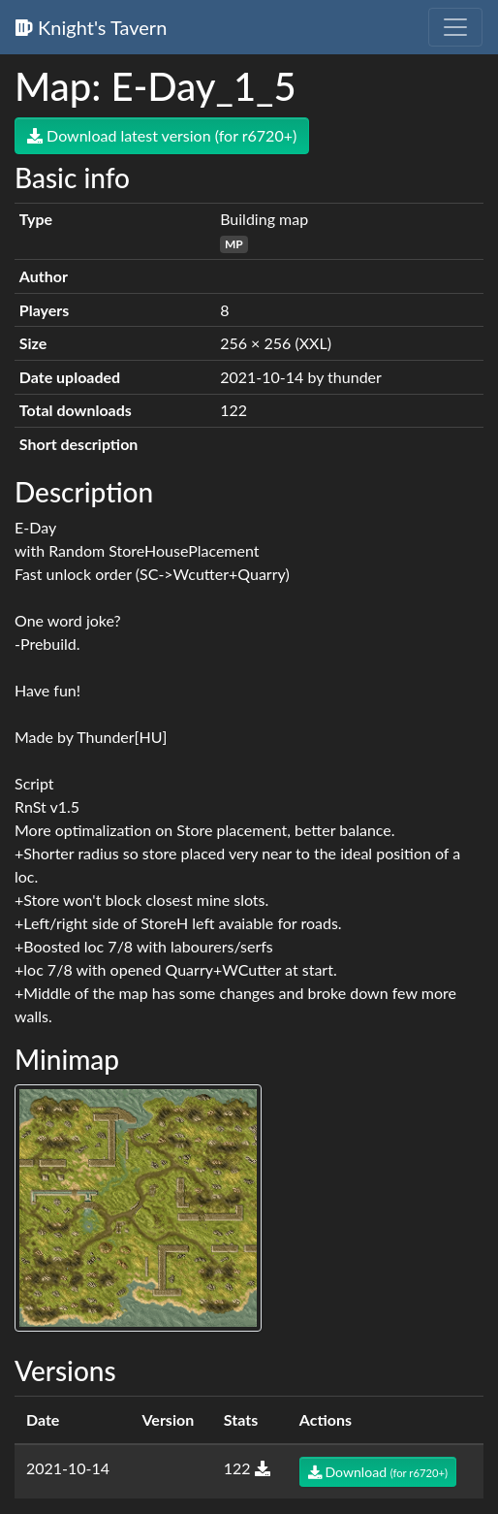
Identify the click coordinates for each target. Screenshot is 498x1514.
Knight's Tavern (91, 27)
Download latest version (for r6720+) (161, 135)
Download (378, 1472)
